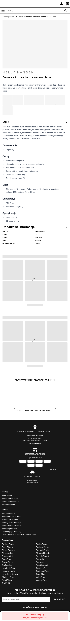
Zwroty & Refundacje (11, 548)
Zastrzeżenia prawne (11, 551)
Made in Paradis (9, 602)
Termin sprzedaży (10, 545)
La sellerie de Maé (10, 599)
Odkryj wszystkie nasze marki (34, 436)
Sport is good (42, 590)
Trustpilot (53, 494)
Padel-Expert (42, 569)
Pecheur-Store (42, 572)
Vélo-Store (41, 602)
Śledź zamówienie (10, 524)
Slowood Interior (43, 578)
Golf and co (7, 590)
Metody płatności (9, 554)
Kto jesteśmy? (8, 539)
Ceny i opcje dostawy (11, 557)
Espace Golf (7, 581)
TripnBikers (41, 599)
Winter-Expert (42, 605)
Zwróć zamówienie (32, 507)
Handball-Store (8, 593)
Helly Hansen (35, 72)
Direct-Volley (7, 578)
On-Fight (6, 608)
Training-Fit (41, 593)
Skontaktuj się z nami (35, 460)
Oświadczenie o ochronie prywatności (19, 560)
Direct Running (8, 575)
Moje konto (7, 521)
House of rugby (9, 596)
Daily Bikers (7, 572)
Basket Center (8, 569)
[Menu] (3, 11)
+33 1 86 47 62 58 (35, 468)
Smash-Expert (42, 581)
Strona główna (8, 17)
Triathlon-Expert (43, 596)
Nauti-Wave (7, 605)
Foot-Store (7, 584)
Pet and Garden (43, 575)
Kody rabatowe (8, 530)
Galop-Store (7, 587)
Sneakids (40, 587)
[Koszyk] (67, 4)
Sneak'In (40, 584)
